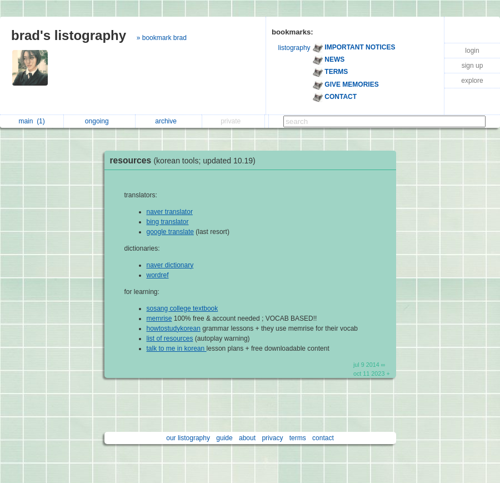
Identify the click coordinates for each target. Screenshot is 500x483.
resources (185, 160)
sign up (472, 65)
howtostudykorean (174, 328)
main (31, 121)
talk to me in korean (177, 348)
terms (297, 438)
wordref (158, 275)
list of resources (170, 338)
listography (294, 48)
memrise (159, 318)
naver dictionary (170, 265)
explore (472, 80)
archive (168, 121)
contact (323, 438)
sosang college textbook (182, 308)
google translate (170, 232)
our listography (188, 438)
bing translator (168, 222)
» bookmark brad (162, 38)
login (472, 50)
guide (224, 438)
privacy (272, 438)
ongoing (99, 121)
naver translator (170, 212)
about (247, 438)
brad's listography (68, 35)
